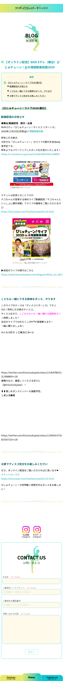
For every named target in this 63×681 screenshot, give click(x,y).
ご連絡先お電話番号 (11, 600)
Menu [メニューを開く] (31, 677)
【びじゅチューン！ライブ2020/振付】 (25, 82)
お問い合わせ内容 (16, 613)
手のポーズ (37, 532)
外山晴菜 (26, 532)
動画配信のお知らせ (19, 86)
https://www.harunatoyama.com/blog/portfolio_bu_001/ (32, 274)
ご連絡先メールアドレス (19, 587)
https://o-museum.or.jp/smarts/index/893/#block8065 (30, 154)
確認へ (31, 651)
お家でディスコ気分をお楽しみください (28, 95)
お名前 (10, 576)
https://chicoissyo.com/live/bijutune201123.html (27, 211)
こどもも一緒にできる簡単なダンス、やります (31, 91)
